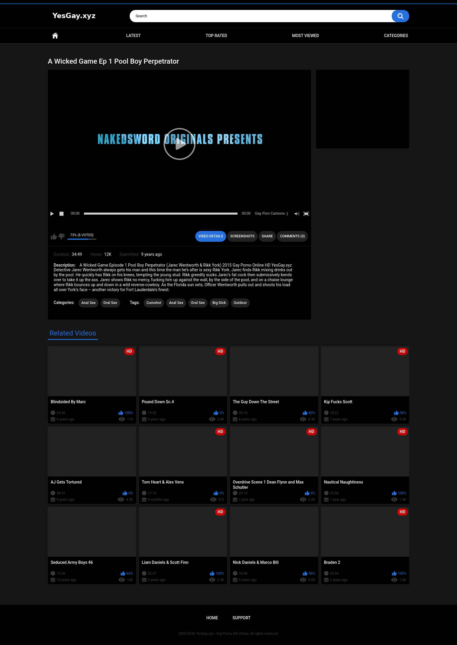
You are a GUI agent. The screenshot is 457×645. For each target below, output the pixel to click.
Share (267, 236)
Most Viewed (305, 35)
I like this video (54, 236)
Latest (133, 35)
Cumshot (154, 303)
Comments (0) (292, 236)
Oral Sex (110, 303)
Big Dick (219, 303)
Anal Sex (88, 303)
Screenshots (242, 236)
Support (242, 618)
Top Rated (216, 35)
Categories (396, 35)
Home (55, 35)
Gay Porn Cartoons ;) (271, 213)
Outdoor (240, 303)
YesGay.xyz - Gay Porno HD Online (222, 634)
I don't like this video (61, 236)
